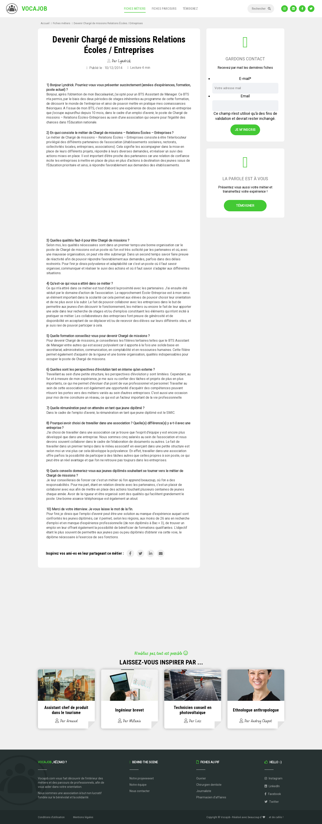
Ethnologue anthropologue (256, 710)
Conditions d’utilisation (51, 817)
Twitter (272, 801)
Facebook (273, 794)
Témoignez (190, 8)
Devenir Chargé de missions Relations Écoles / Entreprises (108, 23)
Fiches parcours (164, 8)
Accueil (45, 23)
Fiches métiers (135, 8)
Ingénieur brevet (129, 710)
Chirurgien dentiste (209, 784)
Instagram (273, 778)
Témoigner (245, 206)
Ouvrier (201, 778)
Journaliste (203, 791)
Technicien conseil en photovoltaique (192, 710)
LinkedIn (272, 786)
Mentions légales (83, 817)
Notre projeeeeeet (142, 778)
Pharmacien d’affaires (211, 797)
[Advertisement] (119, 202)
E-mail (245, 78)
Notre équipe (138, 784)
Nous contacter (140, 791)
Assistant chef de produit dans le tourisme (66, 710)
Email (245, 96)
